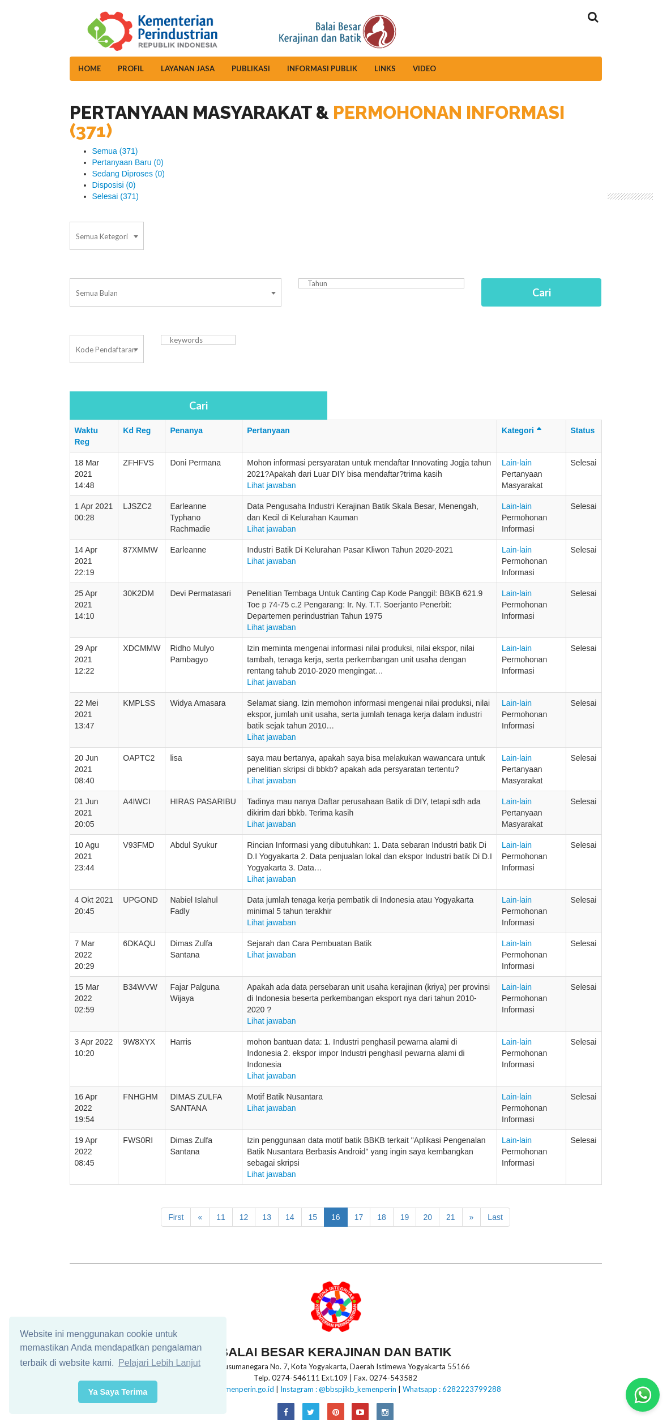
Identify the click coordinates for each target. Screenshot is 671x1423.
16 (335, 1217)
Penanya (186, 430)
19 (404, 1217)
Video (424, 68)
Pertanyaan (268, 430)
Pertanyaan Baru (128, 162)
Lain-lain (517, 462)
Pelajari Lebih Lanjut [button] (159, 1363)
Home (89, 68)
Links (385, 68)
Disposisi (114, 184)
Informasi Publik (322, 68)
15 (313, 1217)
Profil (131, 68)
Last (495, 1217)
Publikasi (251, 68)
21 (450, 1217)
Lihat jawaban (271, 485)
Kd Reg (137, 430)
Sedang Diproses (128, 173)
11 (220, 1217)
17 (359, 1217)
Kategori (523, 430)
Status (583, 430)
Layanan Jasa (188, 68)
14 (289, 1217)
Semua (115, 151)
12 (244, 1217)
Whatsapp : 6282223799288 (452, 1389)
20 (427, 1217)
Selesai (115, 196)
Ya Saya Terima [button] (118, 1391)
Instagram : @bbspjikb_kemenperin (338, 1389)
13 (266, 1217)
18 (381, 1217)
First (175, 1217)
